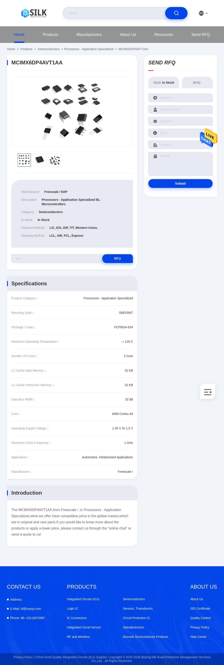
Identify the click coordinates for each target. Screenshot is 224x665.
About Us (128, 34)
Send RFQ (200, 34)
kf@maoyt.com (25, 608)
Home (19, 34)
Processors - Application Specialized (89, 49)
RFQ (117, 258)
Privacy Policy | (24, 657)
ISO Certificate (200, 608)
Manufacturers (89, 34)
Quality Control (200, 618)
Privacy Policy (199, 627)
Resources (163, 34)
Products (50, 34)
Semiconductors (49, 49)
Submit (180, 183)
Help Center (198, 637)
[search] (176, 13)
